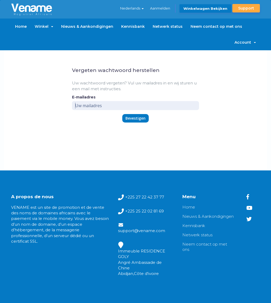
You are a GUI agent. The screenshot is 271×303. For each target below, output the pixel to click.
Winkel (44, 26)
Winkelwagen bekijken (205, 8)
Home (21, 26)
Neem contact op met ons (216, 26)
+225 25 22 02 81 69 (144, 211)
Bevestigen (135, 118)
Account (245, 42)
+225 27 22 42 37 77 (144, 197)
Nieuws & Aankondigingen (87, 26)
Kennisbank (133, 26)
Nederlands (132, 8)
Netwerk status (168, 26)
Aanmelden (160, 8)
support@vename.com (141, 230)
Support (246, 8)
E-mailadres (84, 97)
